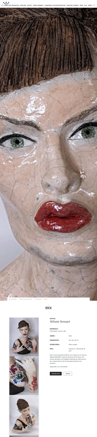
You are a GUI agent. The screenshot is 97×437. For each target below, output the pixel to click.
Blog (85, 5)
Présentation (15, 5)
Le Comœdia (12, 299)
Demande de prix (56, 373)
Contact (90, 5)
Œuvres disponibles (38, 5)
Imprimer (68, 373)
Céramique (38, 299)
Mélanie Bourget (60, 321)
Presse (81, 5)
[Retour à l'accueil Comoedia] (6, 4)
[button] (94, 6)
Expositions (23, 5)
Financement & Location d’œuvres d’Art (55, 5)
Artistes (29, 5)
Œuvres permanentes (25, 299)
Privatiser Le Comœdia (73, 5)
